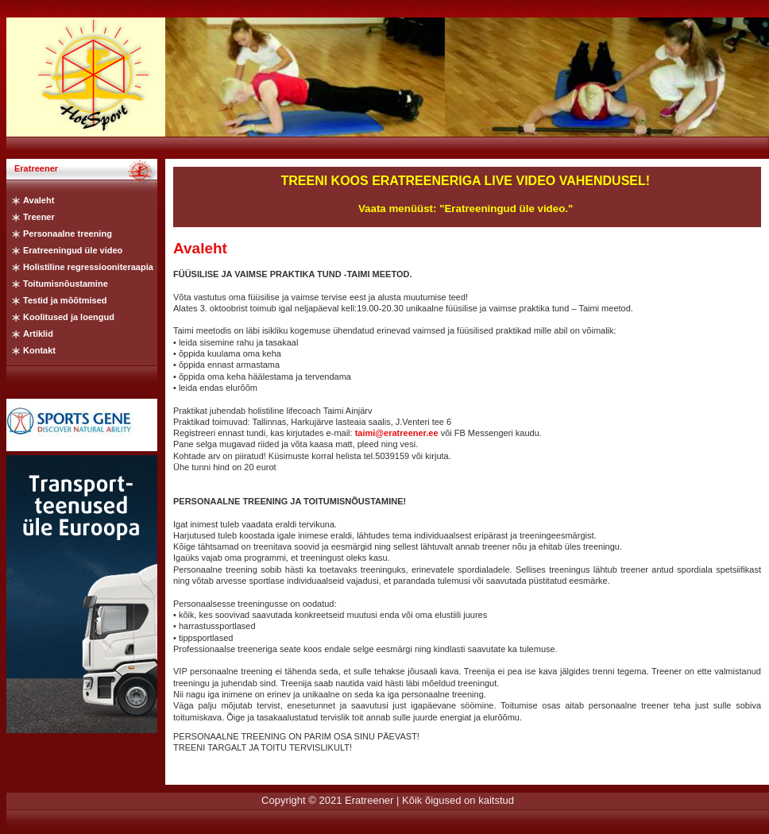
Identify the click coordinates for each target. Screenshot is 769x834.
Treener (39, 217)
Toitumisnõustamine (65, 283)
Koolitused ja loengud (68, 317)
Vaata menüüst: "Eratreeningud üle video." (465, 208)
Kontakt (39, 350)
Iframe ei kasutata (81, 594)
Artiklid (38, 333)
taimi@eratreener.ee (397, 433)
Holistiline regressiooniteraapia (88, 267)
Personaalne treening (67, 233)
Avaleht (38, 200)
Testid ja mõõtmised (65, 300)
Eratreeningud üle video (72, 250)
